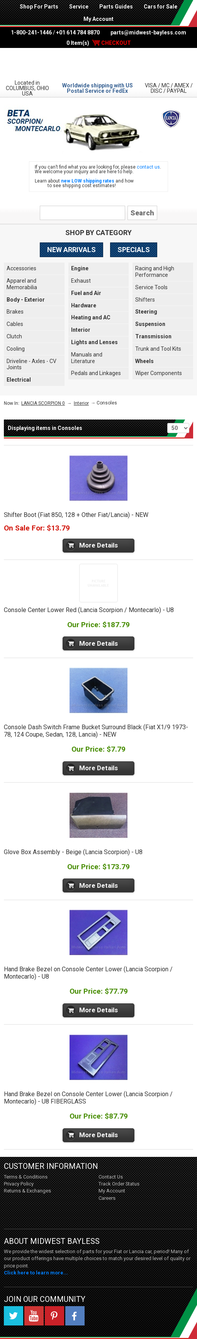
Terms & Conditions (26, 1177)
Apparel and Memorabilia (22, 284)
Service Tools (151, 287)
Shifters (145, 300)
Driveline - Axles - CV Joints (31, 364)
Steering (146, 312)
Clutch (14, 336)
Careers (106, 1198)
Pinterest (54, 1315)
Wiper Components (158, 373)
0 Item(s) (98, 43)
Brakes (15, 312)
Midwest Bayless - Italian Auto (98, 63)
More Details (98, 545)
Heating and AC (90, 317)
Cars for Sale (160, 6)
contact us (148, 167)
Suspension (150, 324)
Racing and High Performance (154, 271)
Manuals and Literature (86, 357)
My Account (98, 19)
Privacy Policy (19, 1184)
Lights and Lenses (94, 342)
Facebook (75, 1315)
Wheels (144, 361)
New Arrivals (71, 250)
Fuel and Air (86, 293)
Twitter (13, 1315)
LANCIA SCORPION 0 (43, 403)
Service (78, 6)
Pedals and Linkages (96, 373)
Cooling (16, 349)
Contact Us (110, 1177)
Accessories (21, 268)
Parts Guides (116, 6)
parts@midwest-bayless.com (148, 32)
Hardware (83, 305)
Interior (80, 330)
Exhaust (81, 281)
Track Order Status (118, 1184)
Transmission (153, 336)
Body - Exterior (26, 300)
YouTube (34, 1315)
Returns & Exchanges (27, 1191)
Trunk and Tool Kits (158, 349)
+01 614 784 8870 (78, 32)
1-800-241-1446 (31, 32)
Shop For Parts (39, 6)
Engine (79, 268)
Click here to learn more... (36, 1273)
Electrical (19, 380)
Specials (133, 250)
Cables (15, 324)
